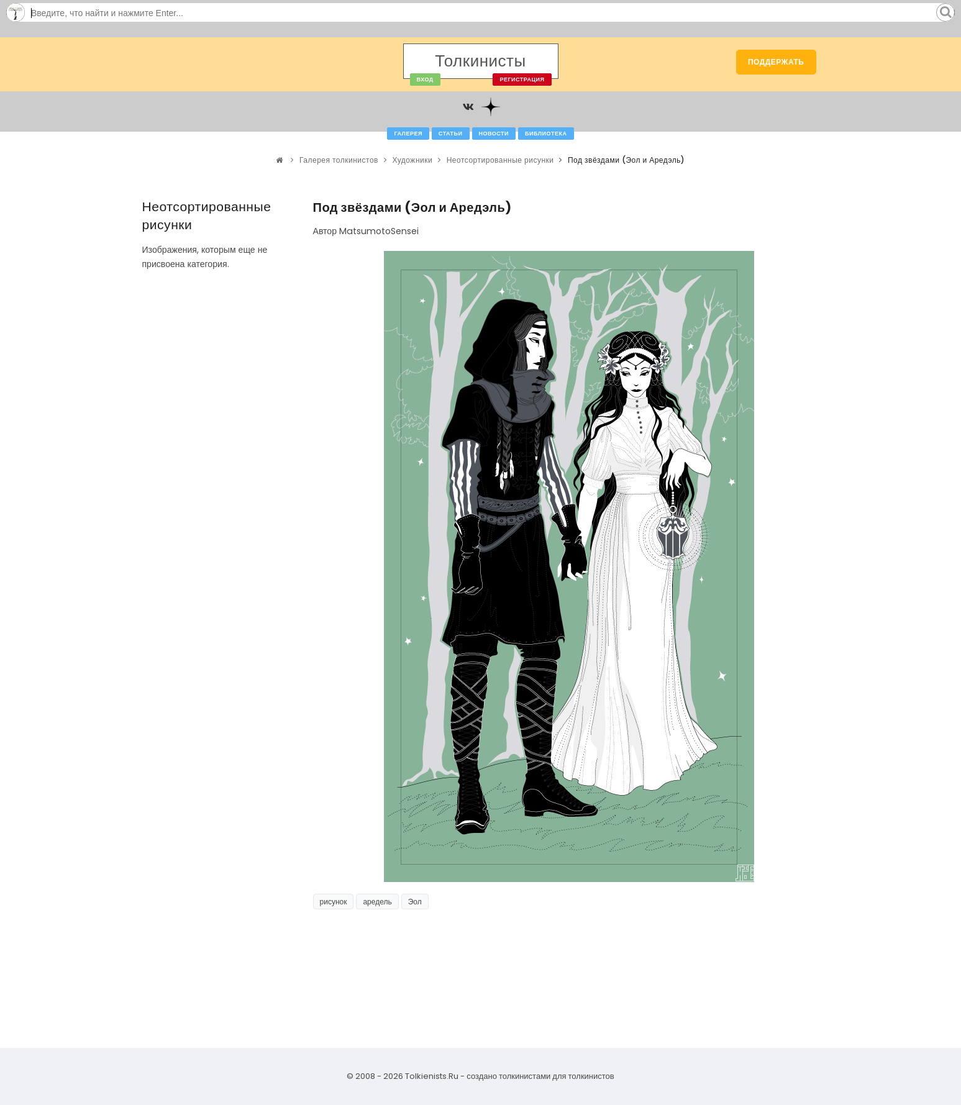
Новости (494, 133)
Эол (415, 901)
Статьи (451, 133)
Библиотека (546, 133)
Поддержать (776, 62)
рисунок (333, 901)
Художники (412, 160)
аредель (377, 901)
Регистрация (521, 79)
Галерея (408, 133)
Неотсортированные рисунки (500, 160)
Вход (425, 79)
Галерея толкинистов (338, 160)
